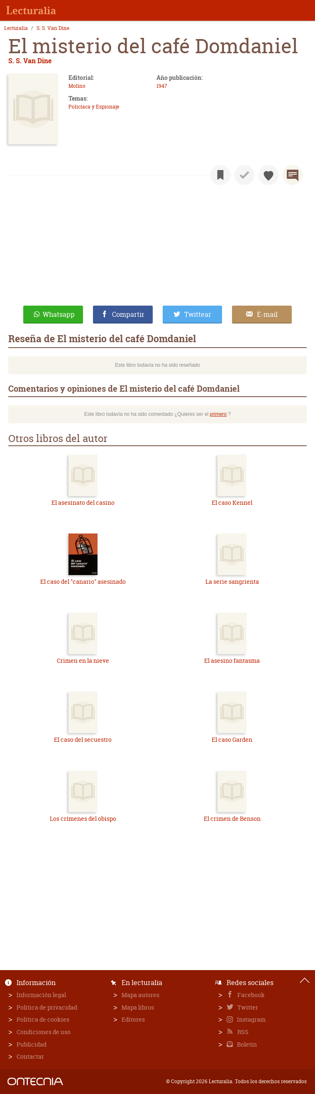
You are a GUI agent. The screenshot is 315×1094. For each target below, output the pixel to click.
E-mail (267, 314)
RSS (242, 1032)
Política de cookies (43, 1019)
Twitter (247, 1007)
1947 (161, 85)
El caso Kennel (232, 502)
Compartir (128, 314)
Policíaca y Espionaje (93, 106)
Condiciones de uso (44, 1032)
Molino (76, 85)
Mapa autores (140, 995)
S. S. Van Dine (53, 28)
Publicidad (31, 1044)
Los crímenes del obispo (83, 818)
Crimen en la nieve (83, 660)
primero (218, 414)
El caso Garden (232, 739)
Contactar (30, 1056)
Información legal (41, 995)
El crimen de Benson (232, 818)
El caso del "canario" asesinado (83, 581)
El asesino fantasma (232, 660)
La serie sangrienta (232, 581)
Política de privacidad (47, 1007)
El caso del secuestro (83, 739)
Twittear (197, 314)
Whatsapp (59, 314)
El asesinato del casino (83, 502)
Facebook (250, 995)
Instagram (251, 1019)
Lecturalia (16, 28)
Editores (133, 1019)
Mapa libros (138, 1007)
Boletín (246, 1044)
